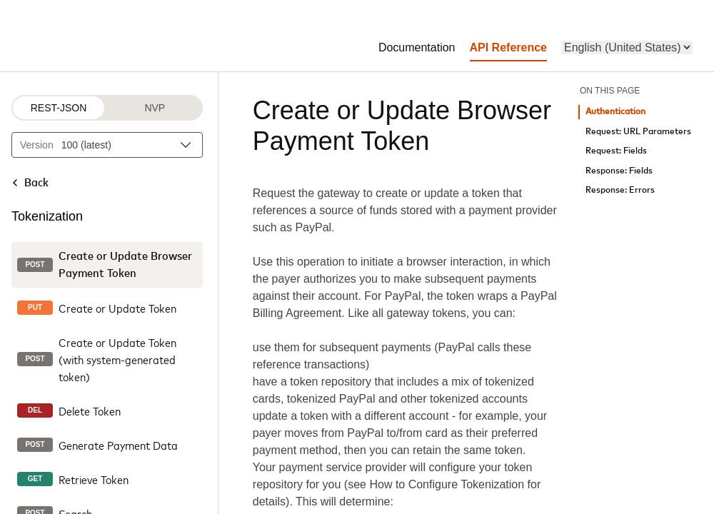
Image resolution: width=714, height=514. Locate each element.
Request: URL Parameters (638, 131)
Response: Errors (620, 190)
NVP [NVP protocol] (154, 108)
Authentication (615, 111)
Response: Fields (619, 171)
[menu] (627, 47)
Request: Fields (616, 151)
